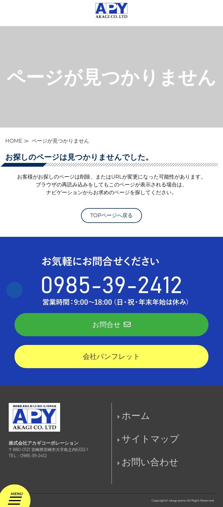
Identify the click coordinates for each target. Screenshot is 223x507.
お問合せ (111, 324)
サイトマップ (150, 438)
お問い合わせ (150, 462)
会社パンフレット (111, 356)
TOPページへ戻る (111, 215)
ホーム (136, 415)
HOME (13, 141)
